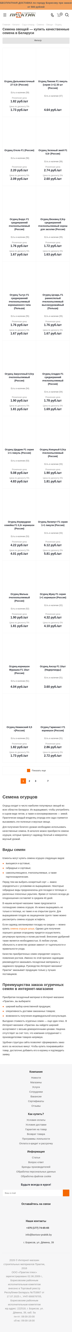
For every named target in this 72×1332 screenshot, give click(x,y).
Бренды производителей (36, 1166)
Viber (51, 1211)
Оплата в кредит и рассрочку (36, 1143)
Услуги (36, 1087)
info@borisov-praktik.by (39, 1234)
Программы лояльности (36, 1138)
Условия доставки (36, 1124)
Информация (36, 1151)
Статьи (36, 1157)
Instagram (35, 1211)
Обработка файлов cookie (36, 1176)
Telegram (43, 1211)
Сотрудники (36, 1091)
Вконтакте (18, 1211)
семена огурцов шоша (22, 928)
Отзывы (36, 1105)
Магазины (36, 1082)
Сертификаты (36, 1101)
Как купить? (36, 1113)
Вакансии (36, 1096)
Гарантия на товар (36, 1129)
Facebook (27, 1211)
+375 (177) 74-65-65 (37, 1227)
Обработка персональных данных (36, 1171)
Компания (36, 1071)
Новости (36, 1077)
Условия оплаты (36, 1119)
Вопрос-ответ (36, 1162)
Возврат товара (36, 1134)
